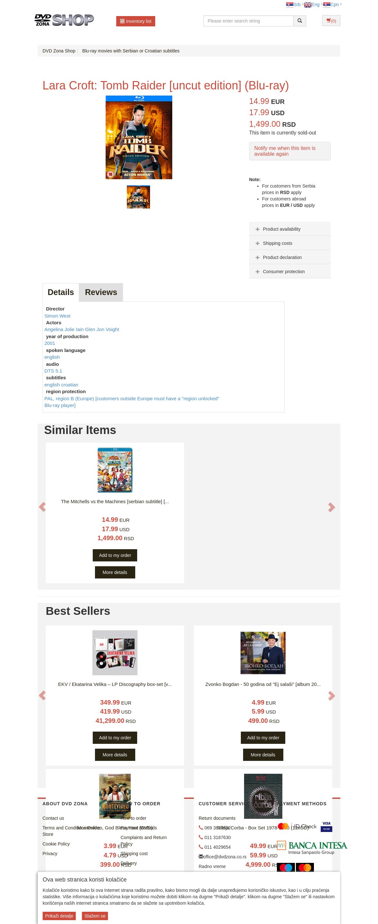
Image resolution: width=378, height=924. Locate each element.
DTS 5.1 (53, 371)
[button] (42, 507)
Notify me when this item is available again (285, 151)
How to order (133, 818)
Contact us (53, 818)
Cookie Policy (56, 843)
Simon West (57, 316)
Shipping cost (134, 853)
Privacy (50, 853)
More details (115, 572)
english (52, 357)
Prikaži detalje (59, 916)
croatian (69, 384)
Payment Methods (139, 827)
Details (61, 292)
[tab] (290, 229)
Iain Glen (86, 329)
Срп (331, 4)
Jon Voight (108, 329)
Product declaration (278, 257)
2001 (49, 343)
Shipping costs (273, 243)
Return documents (217, 818)
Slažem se (94, 916)
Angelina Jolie (60, 329)
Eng (312, 4)
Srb (293, 4)
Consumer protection (279, 271)
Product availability (277, 229)
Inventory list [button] (136, 21)
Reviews (101, 292)
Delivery (129, 863)
